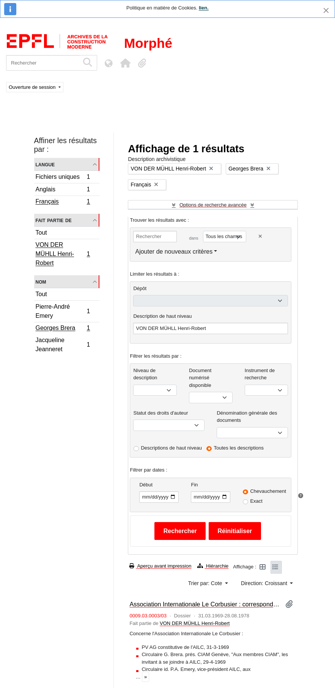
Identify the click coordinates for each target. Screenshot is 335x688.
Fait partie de (54, 220)
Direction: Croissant (265, 583)
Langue (45, 164)
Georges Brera (62, 328)
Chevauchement (268, 491)
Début (146, 485)
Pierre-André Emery (62, 311)
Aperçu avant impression (160, 566)
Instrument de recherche (260, 374)
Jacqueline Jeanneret (62, 344)
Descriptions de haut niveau (171, 448)
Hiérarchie (212, 566)
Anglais (62, 190)
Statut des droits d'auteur (160, 413)
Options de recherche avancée (213, 205)
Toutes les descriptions (239, 448)
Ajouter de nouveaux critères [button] (173, 251)
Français (62, 202)
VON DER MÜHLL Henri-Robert (62, 253)
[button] (125, 63)
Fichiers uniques (62, 177)
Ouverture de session (33, 87)
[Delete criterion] (260, 236)
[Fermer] (326, 10)
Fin (194, 485)
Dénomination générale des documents (247, 416)
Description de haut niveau (162, 316)
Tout (41, 232)
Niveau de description (145, 374)
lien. (204, 8)
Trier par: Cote (206, 583)
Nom (41, 281)
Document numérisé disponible (200, 378)
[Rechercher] (42, 63)
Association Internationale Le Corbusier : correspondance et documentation (204, 604)
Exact (256, 501)
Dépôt (139, 288)
